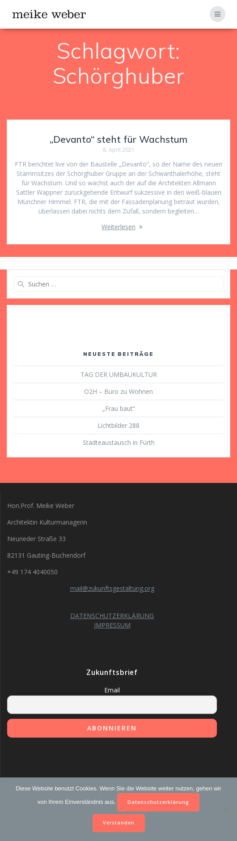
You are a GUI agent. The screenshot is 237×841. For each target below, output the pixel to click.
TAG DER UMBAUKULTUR (118, 374)
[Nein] (225, 809)
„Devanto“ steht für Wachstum (118, 139)
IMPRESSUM (112, 625)
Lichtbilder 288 (118, 425)
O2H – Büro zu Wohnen (118, 391)
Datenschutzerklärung (158, 802)
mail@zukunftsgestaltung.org (112, 588)
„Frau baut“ (118, 408)
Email (112, 690)
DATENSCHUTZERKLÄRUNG (112, 615)
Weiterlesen (118, 226)
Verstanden (119, 823)
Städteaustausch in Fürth (119, 442)
